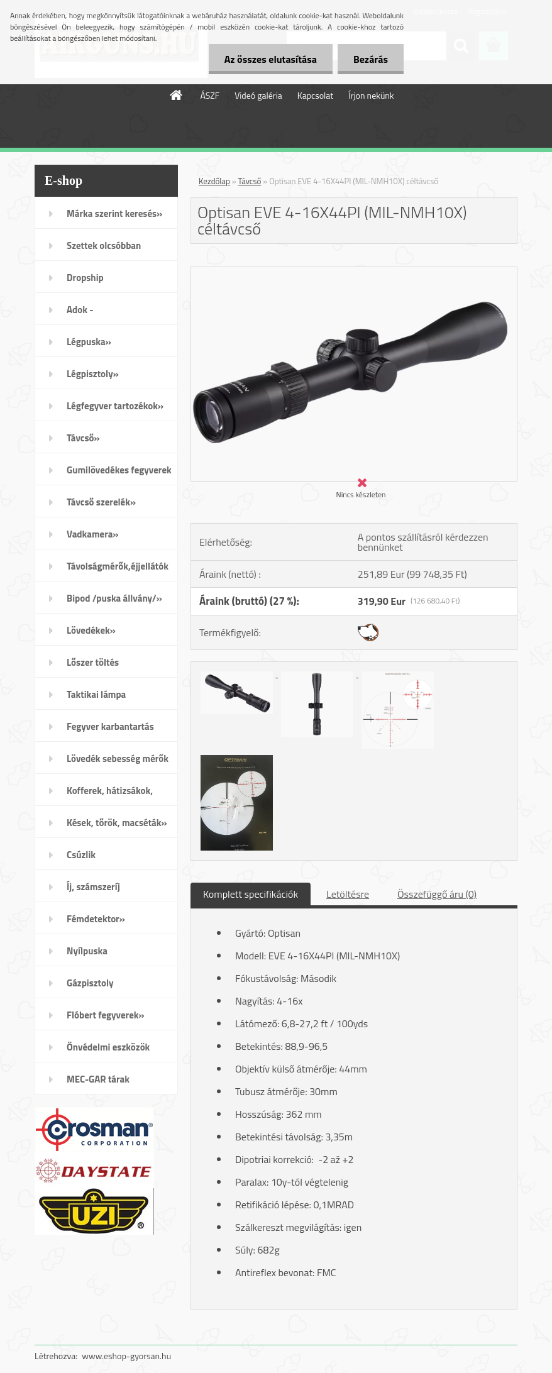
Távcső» (83, 438)
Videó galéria (258, 95)
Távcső (250, 181)
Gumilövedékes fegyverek (119, 470)
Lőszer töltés (93, 662)
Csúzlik (81, 854)
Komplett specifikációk (250, 894)
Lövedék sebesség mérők (117, 758)
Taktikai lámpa (96, 694)
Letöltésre (347, 894)
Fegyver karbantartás (110, 726)
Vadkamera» (93, 534)
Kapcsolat (315, 95)
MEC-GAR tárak (98, 1079)
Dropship (85, 277)
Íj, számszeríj (93, 886)
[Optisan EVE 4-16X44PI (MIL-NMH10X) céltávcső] (354, 272)
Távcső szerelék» (101, 502)
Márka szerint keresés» (114, 213)
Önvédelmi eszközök (108, 1047)
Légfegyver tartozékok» (115, 406)
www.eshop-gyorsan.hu (126, 1355)
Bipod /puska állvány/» (114, 598)
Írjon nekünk (371, 95)
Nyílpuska (87, 951)
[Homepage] (176, 94)
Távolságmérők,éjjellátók (117, 566)
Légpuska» (89, 341)
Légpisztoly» (93, 374)
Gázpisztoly (90, 983)
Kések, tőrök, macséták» (117, 822)
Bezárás (370, 59)
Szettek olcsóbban (104, 245)
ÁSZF (209, 95)
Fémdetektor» (96, 919)
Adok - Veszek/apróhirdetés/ (111, 313)
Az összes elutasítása (270, 59)
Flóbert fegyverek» (106, 1015)
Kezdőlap (214, 181)
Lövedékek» (91, 630)
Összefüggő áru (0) (437, 894)
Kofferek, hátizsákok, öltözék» (110, 794)
